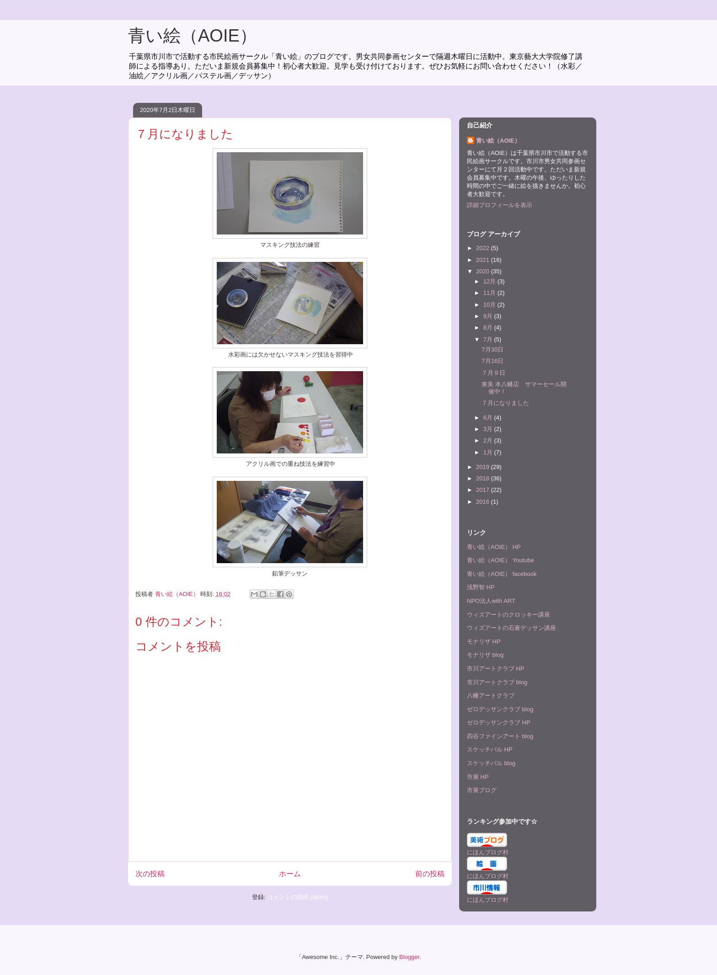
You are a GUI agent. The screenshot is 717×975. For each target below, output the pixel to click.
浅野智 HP (481, 587)
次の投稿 (150, 874)
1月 (488, 452)
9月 (488, 316)
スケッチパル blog (491, 763)
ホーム (290, 874)
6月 (488, 417)
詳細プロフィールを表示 (499, 205)
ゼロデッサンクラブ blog (500, 709)
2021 (483, 259)
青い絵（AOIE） (192, 35)
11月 (490, 292)
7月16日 (492, 360)
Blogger (409, 957)
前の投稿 (429, 874)
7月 (488, 339)
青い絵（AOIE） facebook (501, 573)
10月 (490, 304)
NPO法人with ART (491, 600)
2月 (488, 440)
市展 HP (478, 776)
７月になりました (505, 403)
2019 (483, 467)
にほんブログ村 (487, 852)
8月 (488, 327)
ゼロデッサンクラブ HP (498, 722)
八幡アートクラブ (490, 695)
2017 (483, 489)
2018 (483, 478)
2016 (483, 501)
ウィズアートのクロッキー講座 (508, 614)
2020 (483, 271)
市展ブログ (482, 790)
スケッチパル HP (490, 749)
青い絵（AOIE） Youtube (500, 560)
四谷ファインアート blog (500, 736)
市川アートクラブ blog (497, 682)
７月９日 (493, 372)
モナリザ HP (484, 641)
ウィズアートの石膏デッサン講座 (511, 627)
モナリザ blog (485, 654)
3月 (488, 429)
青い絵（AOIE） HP (494, 546)
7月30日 (492, 349)
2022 (483, 248)
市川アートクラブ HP (495, 668)
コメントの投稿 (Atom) (297, 897)
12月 (490, 281)
